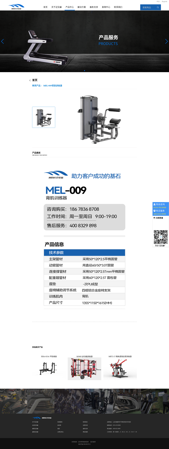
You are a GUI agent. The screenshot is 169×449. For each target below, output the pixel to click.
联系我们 (118, 7)
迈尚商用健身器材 (83, 442)
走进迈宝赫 (35, 425)
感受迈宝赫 (35, 428)
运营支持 (85, 425)
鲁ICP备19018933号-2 (84, 444)
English (164, 1)
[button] (84, 70)
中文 (158, 1)
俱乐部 (59, 425)
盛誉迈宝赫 (35, 432)
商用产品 (36, 86)
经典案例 (59, 422)
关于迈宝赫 (56, 7)
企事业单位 (60, 432)
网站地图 (85, 432)
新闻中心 (106, 7)
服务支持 (94, 7)
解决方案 (82, 7)
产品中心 (70, 7)
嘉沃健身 (93, 442)
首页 (45, 7)
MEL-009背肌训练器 (52, 86)
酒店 (58, 428)
